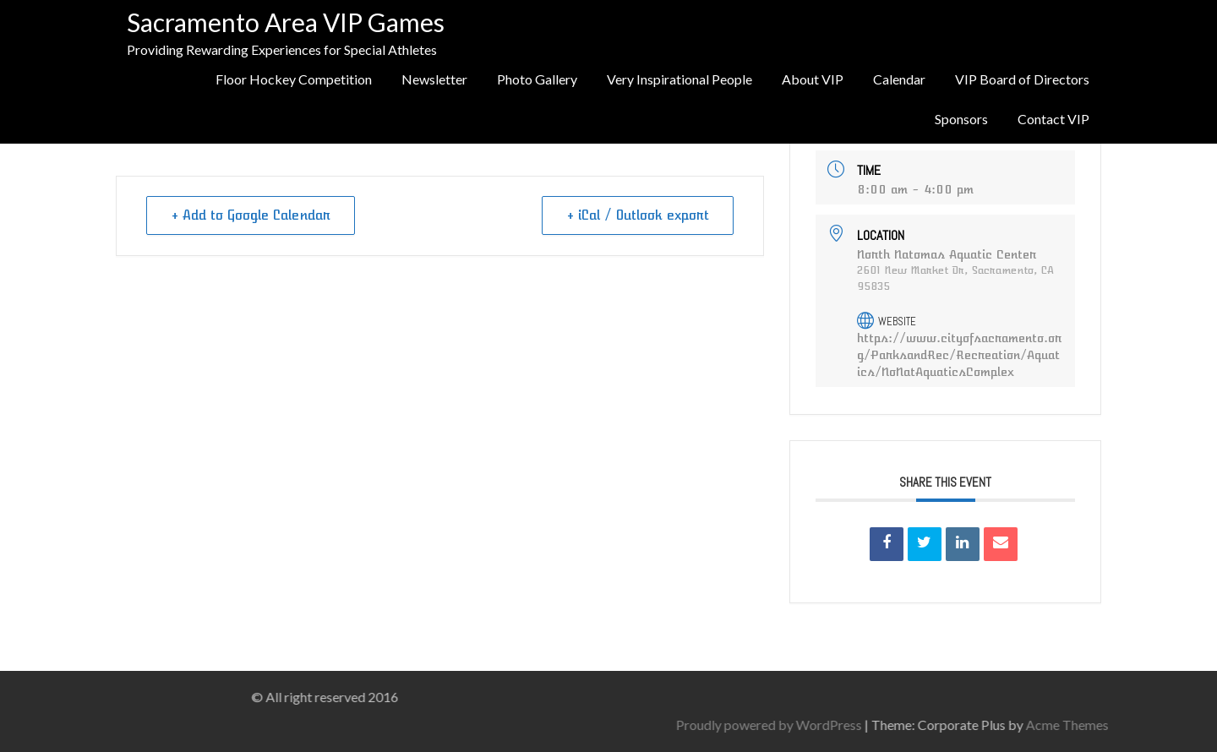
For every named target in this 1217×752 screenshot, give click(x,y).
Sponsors (961, 119)
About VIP (812, 79)
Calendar (899, 79)
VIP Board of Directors (1022, 79)
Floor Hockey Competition (294, 79)
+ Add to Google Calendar (250, 215)
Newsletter (434, 79)
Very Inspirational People (679, 79)
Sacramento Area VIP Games (286, 22)
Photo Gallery (537, 79)
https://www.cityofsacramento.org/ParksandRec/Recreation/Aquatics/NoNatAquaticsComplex (959, 354)
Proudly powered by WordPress (923, 725)
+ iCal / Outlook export (637, 215)
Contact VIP (1053, 119)
